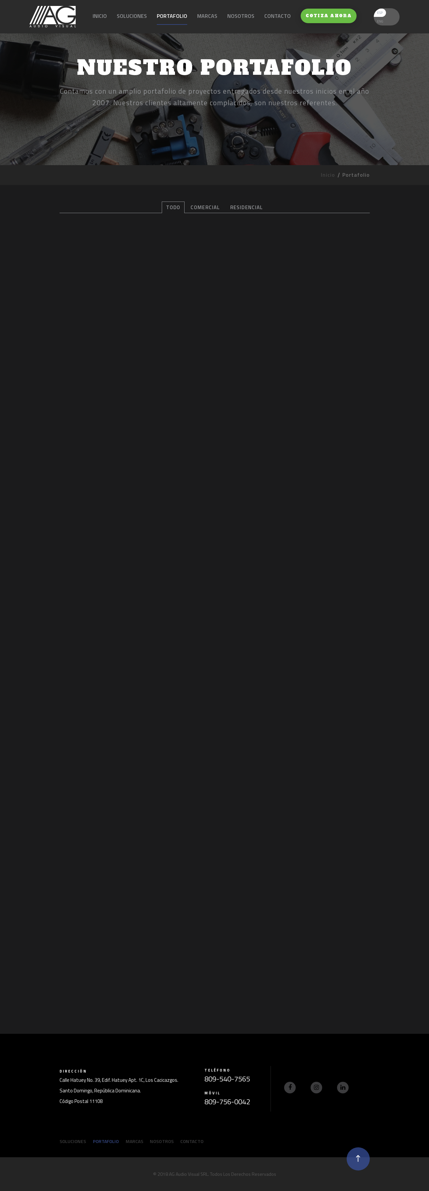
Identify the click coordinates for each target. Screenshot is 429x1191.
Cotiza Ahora (329, 16)
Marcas (207, 16)
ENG (380, 21)
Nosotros (240, 16)
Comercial (205, 207)
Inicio (100, 16)
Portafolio (172, 16)
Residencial (246, 207)
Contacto (277, 16)
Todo (173, 207)
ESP (380, 12)
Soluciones (132, 16)
